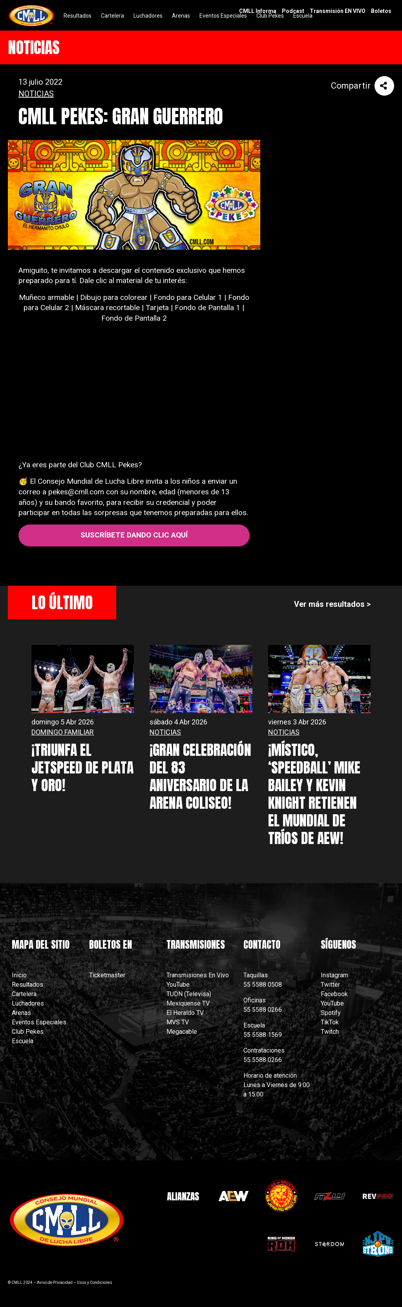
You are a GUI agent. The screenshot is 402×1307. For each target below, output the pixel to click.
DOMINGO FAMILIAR (62, 732)
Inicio (19, 975)
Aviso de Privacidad (55, 1282)
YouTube (178, 984)
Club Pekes (28, 1031)
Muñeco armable (46, 297)
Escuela (22, 1041)
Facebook (334, 994)
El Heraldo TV (185, 1013)
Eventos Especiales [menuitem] (223, 16)
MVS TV (177, 1022)
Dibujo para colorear (114, 297)
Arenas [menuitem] (181, 16)
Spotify (331, 1013)
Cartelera (24, 994)
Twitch (330, 1031)
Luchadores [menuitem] (148, 16)
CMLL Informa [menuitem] (257, 11)
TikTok (330, 1022)
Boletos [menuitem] (381, 11)
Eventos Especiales (39, 1022)
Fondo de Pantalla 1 (207, 307)
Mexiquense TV (188, 1003)
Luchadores (28, 1003)
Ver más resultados (329, 604)
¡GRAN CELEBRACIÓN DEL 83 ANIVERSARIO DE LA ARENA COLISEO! (200, 776)
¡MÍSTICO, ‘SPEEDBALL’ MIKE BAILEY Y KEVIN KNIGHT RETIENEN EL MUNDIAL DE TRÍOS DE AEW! (314, 794)
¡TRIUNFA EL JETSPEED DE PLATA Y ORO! (82, 767)
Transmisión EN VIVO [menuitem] (337, 11)
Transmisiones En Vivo (198, 975)
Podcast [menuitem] (293, 11)
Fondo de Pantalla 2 (134, 318)
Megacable (181, 1031)
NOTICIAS (36, 93)
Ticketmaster (107, 975)
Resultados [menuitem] (77, 16)
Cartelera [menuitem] (112, 16)
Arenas (21, 1013)
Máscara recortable (107, 307)
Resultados (27, 984)
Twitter (330, 984)
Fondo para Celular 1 (187, 297)
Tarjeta (157, 307)
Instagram (334, 975)
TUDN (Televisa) (188, 994)
